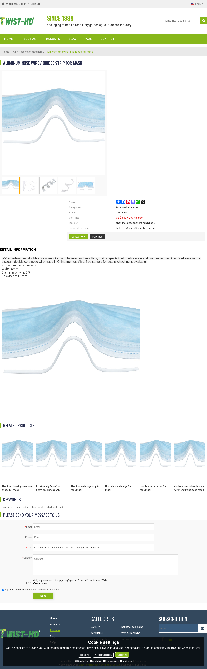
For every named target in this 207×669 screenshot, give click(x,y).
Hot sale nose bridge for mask (118, 488)
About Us (29, 38)
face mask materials (30, 51)
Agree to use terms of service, (30, 589)
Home (8, 38)
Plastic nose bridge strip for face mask (85, 488)
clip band (52, 507)
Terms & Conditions (48, 589)
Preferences (110, 661)
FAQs (88, 38)
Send (43, 596)
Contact (107, 38)
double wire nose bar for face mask (153, 488)
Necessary (81, 661)
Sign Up (35, 4)
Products (52, 38)
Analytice (96, 661)
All (14, 51)
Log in (22, 4)
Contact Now (79, 236)
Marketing (126, 661)
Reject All (84, 654)
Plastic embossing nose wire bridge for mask (17, 488)
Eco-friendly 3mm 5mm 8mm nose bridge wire (49, 488)
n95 (62, 507)
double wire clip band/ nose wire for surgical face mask (189, 488)
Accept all (122, 654)
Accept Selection (103, 654)
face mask (38, 507)
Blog (72, 38)
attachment (40, 583)
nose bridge (22, 507)
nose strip (7, 507)
